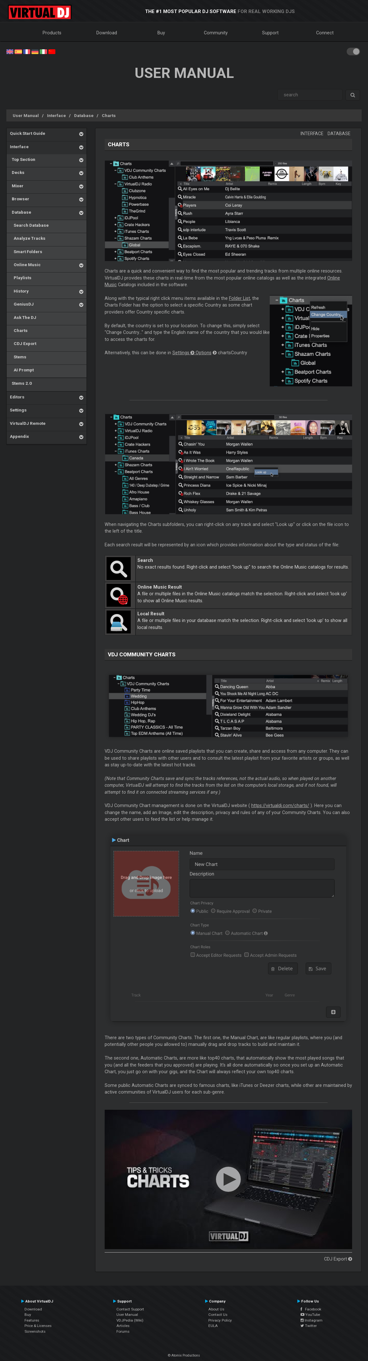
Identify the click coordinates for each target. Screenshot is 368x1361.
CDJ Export (23, 343)
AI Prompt (22, 369)
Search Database (29, 225)
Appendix (19, 436)
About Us (216, 1309)
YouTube (310, 1314)
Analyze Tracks (27, 238)
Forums (122, 1331)
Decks (17, 172)
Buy (161, 32)
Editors (17, 396)
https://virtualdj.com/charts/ (280, 805)
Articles (122, 1325)
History (19, 291)
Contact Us (217, 1314)
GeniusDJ (22, 304)
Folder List (239, 298)
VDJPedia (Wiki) (129, 1320)
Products (52, 32)
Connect (325, 32)
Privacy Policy (220, 1320)
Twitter (309, 1325)
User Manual (26, 115)
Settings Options (192, 352)
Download (106, 32)
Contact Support (130, 1309)
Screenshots (34, 1331)
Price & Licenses (38, 1325)
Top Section (22, 159)
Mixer (17, 185)
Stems (18, 356)
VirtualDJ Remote (27, 423)
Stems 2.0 (21, 383)
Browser (19, 198)
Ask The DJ (23, 317)
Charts (109, 115)
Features (31, 1320)
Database (84, 115)
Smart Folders (26, 251)
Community (216, 32)
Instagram (312, 1320)
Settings (18, 409)
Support (270, 32)
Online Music (25, 264)
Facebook (311, 1309)
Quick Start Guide (27, 133)
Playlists (20, 277)
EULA (213, 1325)
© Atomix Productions (184, 1355)
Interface (56, 115)
